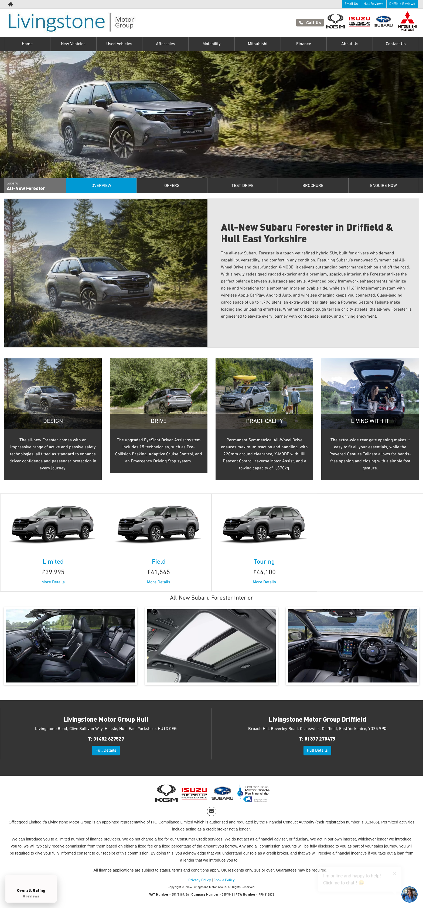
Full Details (105, 750)
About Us (349, 44)
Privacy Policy (199, 880)
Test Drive (242, 186)
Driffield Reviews (402, 4)
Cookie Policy (224, 880)
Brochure (312, 186)
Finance (303, 44)
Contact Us (396, 44)
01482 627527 (108, 738)
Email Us (351, 4)
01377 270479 (320, 738)
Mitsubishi (257, 44)
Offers (171, 186)
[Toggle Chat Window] (409, 894)
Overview (101, 186)
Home (27, 44)
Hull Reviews (373, 4)
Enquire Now (383, 186)
